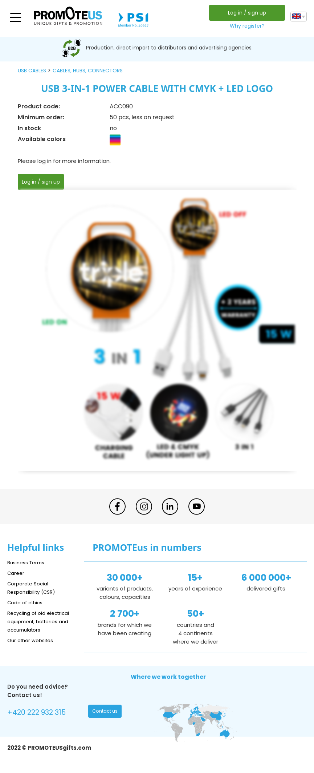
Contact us (106, 712)
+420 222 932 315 (39, 713)
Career (16, 573)
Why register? (245, 25)
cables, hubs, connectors (88, 70)
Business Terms (28, 562)
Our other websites (33, 640)
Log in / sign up (246, 12)
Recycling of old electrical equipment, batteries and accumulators (41, 621)
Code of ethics (27, 602)
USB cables (32, 70)
